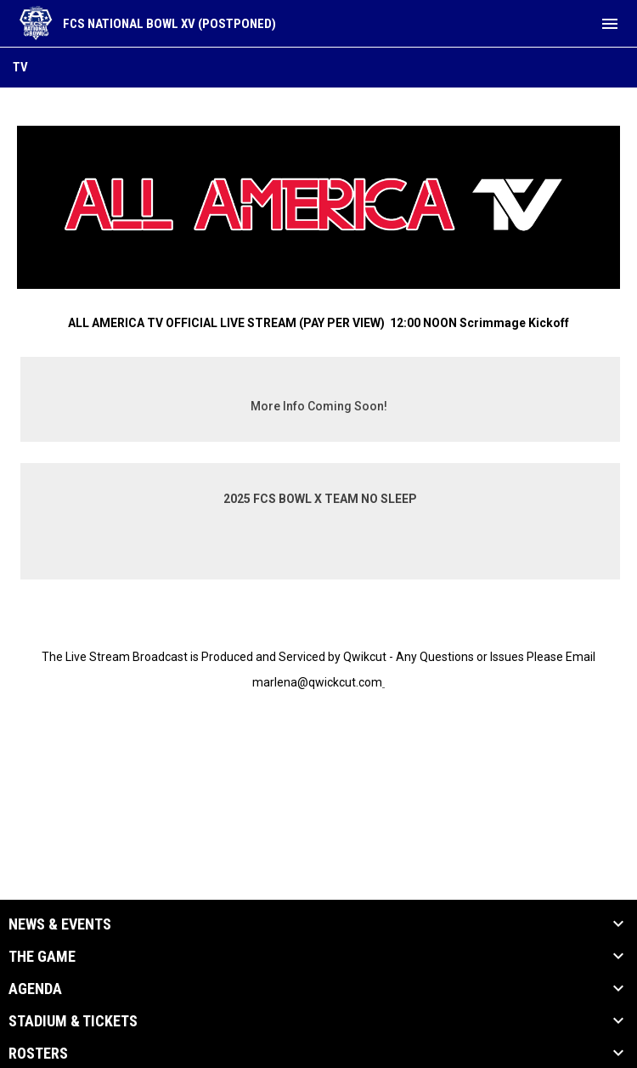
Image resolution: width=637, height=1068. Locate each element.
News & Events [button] (59, 924)
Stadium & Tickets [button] (73, 1021)
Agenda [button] (35, 989)
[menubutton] (610, 24)
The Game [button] (42, 956)
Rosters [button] (38, 1053)
